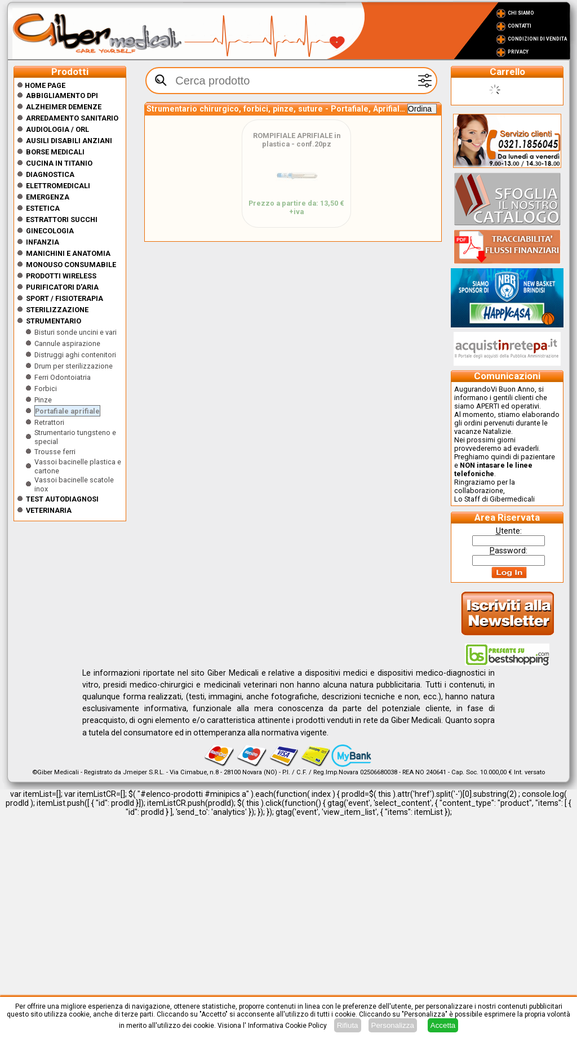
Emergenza (47, 197)
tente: (509, 530)
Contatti (519, 26)
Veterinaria (49, 510)
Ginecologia (50, 231)
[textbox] (291, 80)
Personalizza (392, 1025)
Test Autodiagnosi (62, 499)
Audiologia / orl (57, 129)
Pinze (43, 400)
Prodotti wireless (61, 276)
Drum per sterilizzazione (73, 366)
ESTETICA (43, 208)
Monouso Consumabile (71, 264)
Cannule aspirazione (67, 343)
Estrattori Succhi (61, 219)
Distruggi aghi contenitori (75, 355)
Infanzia (42, 242)
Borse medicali (55, 152)
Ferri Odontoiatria (62, 377)
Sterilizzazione (57, 309)
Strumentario (53, 321)
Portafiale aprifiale (67, 411)
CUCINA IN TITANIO (59, 163)
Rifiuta (347, 1025)
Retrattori (49, 422)
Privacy (518, 52)
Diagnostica (50, 174)
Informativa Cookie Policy (287, 1026)
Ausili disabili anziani (69, 140)
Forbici (45, 388)
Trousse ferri (55, 451)
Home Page (41, 85)
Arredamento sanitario (72, 118)
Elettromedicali (58, 185)
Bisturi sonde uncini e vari (75, 332)
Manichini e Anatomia (68, 253)
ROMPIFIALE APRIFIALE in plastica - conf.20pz (296, 139)
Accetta (442, 1025)
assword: (508, 550)
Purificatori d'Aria (62, 287)
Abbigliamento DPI (62, 95)
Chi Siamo (521, 13)
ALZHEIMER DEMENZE (63, 107)
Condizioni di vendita (537, 39)
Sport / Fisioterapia (64, 298)
